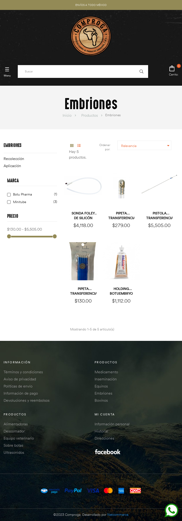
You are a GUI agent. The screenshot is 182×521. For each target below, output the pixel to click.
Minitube (34, 202)
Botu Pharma (34, 194)
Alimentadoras (16, 424)
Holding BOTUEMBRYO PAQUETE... (121, 291)
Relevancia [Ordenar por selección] (146, 145)
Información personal (112, 424)
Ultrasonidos (14, 452)
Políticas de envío (18, 386)
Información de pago (21, 393)
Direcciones (104, 438)
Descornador (14, 431)
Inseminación (106, 379)
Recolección (14, 158)
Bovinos (101, 400)
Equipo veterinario (19, 438)
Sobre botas (13, 445)
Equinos (101, 386)
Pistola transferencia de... (159, 215)
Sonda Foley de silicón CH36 (83, 215)
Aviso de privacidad (20, 379)
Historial (101, 431)
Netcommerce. (118, 514)
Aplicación (12, 165)
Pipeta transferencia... (121, 215)
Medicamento (106, 372)
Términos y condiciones (23, 372)
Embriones (13, 146)
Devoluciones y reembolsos (27, 400)
